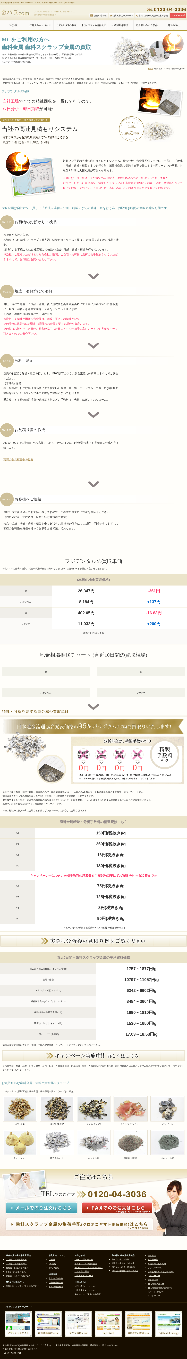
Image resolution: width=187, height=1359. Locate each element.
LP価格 (52, 1259)
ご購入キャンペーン (40, 25)
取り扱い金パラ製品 (146, 25)
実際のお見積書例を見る (18, 459)
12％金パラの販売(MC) (16, 1263)
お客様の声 (153, 1279)
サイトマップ (154, 1296)
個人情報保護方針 (156, 1284)
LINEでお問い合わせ (83, 1259)
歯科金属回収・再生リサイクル (161, 1272)
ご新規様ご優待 (81, 1271)
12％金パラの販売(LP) (16, 1259)
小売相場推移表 (120, 25)
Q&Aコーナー (154, 1275)
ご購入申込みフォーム (84, 1290)
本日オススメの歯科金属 (93, 25)
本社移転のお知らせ (157, 1263)
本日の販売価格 (56, 1278)
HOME (13, 25)
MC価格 (52, 1263)
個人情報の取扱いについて (160, 1288)
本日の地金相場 (56, 1286)
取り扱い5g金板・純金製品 (123, 1267)
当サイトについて (156, 1292)
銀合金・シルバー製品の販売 (18, 1276)
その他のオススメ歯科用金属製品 (88, 1268)
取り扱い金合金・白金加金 (123, 1263)
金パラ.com (15, 12)
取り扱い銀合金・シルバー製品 (125, 1271)
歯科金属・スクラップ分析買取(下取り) (22, 1286)
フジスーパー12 (155, 1268)
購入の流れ (173, 25)
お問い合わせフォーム (84, 1286)
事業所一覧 (153, 1259)
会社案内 (152, 1255)
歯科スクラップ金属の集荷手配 (87, 1294)
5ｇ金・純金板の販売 (16, 1272)
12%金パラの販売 (66, 25)
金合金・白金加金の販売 (17, 1268)
